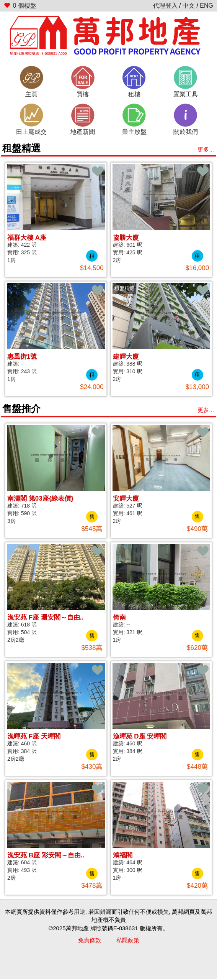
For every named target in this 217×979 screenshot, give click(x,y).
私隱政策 (127, 940)
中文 (189, 5)
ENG (206, 5)
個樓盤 (20, 5)
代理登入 (165, 5)
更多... (205, 149)
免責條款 (89, 940)
